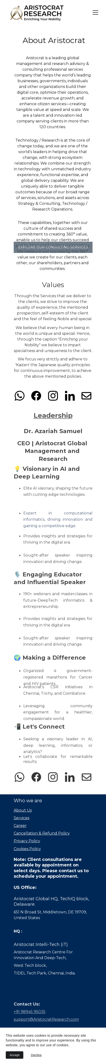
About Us (23, 810)
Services (21, 818)
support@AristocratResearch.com (46, 1021)
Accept (14, 1055)
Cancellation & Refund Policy (42, 833)
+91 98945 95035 (29, 1013)
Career (20, 825)
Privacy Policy (27, 841)
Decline (36, 1055)
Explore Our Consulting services (53, 248)
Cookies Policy (27, 849)
